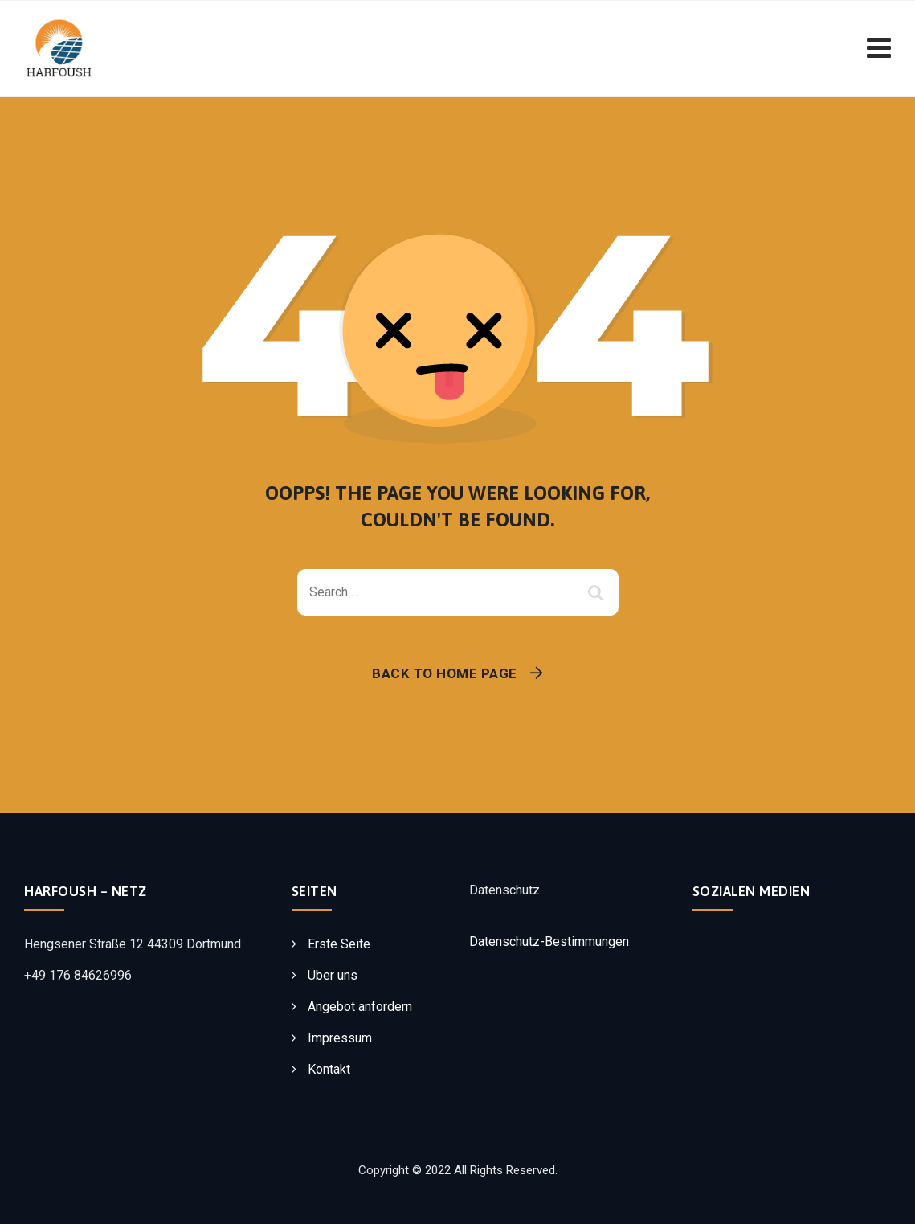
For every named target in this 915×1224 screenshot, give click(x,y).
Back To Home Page (444, 673)
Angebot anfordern (360, 1006)
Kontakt (329, 1069)
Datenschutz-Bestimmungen (549, 941)
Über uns (332, 975)
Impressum (340, 1038)
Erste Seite (339, 944)
